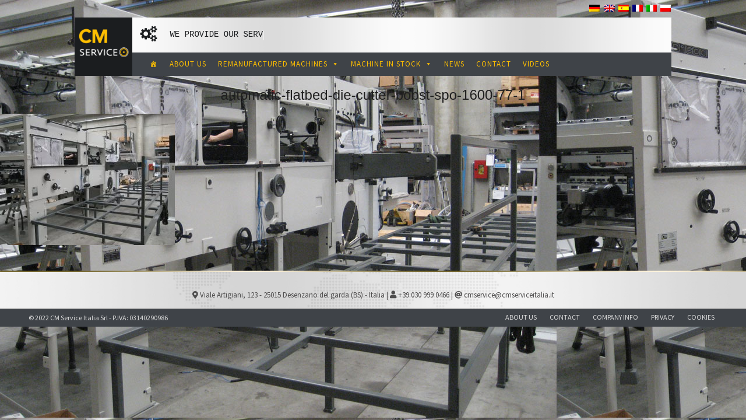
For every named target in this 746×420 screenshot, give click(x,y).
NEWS (454, 64)
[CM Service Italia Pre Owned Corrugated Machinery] (154, 64)
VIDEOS (536, 64)
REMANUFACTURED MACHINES (278, 64)
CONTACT (493, 64)
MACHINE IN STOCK (391, 64)
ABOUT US (188, 64)
